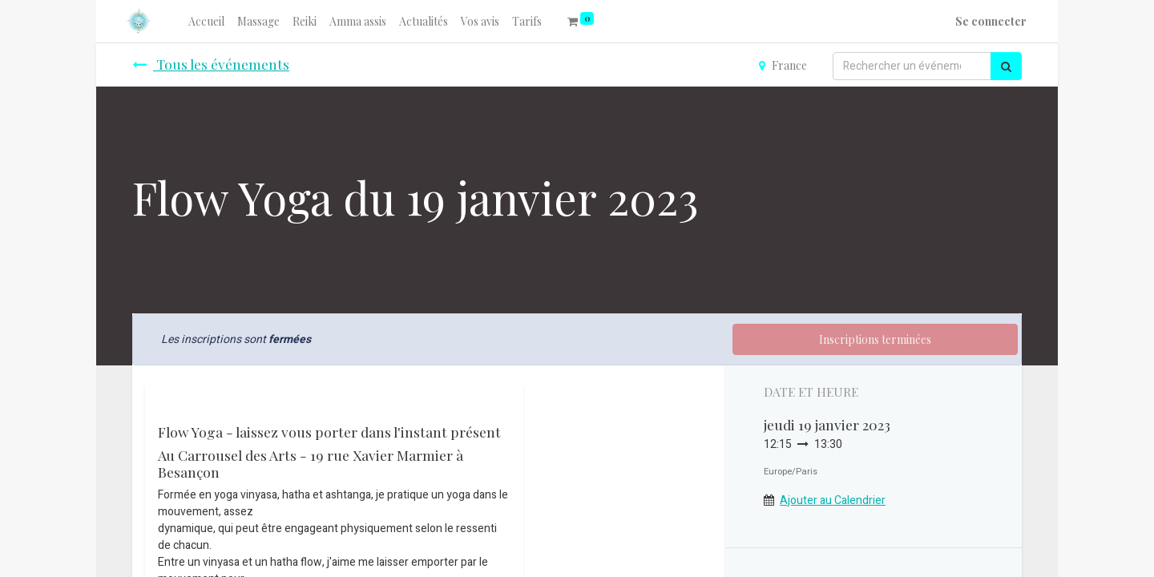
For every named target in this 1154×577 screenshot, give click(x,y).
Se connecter (991, 21)
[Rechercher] (1006, 66)
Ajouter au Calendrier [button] (833, 500)
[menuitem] (206, 21)
